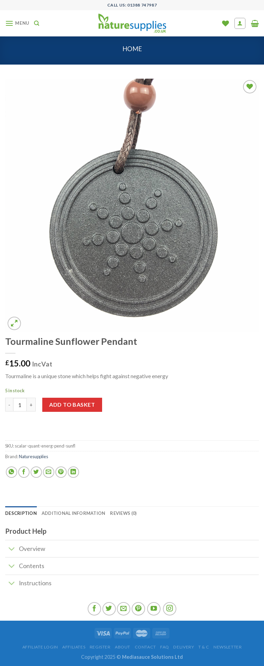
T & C (203, 647)
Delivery (183, 647)
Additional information (74, 513)
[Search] (36, 23)
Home (132, 49)
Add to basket (72, 404)
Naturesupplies (33, 456)
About (122, 647)
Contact (145, 647)
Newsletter (227, 647)
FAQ (164, 647)
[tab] (21, 513)
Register (100, 647)
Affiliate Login (40, 647)
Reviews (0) (123, 513)
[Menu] (17, 23)
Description (21, 513)
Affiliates (73, 647)
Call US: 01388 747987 (132, 5)
